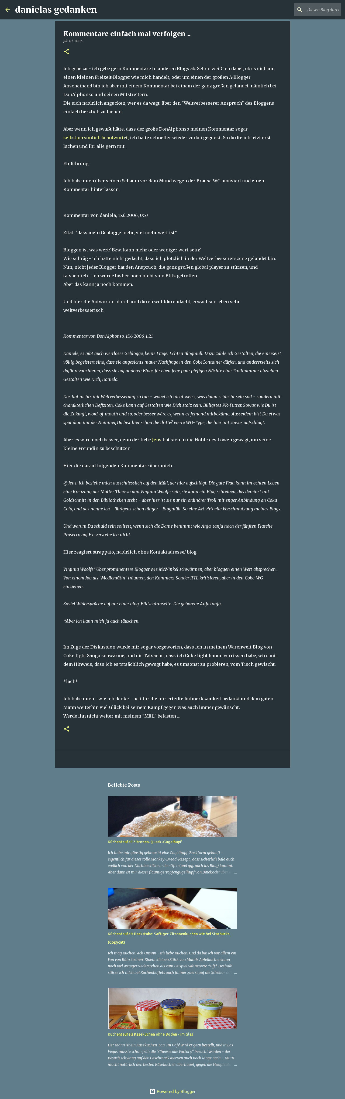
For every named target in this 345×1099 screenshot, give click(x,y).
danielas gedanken (56, 9)
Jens (156, 439)
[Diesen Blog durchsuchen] (312, 9)
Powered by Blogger (172, 1091)
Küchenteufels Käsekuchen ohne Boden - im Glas (150, 1034)
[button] (66, 52)
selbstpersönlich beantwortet (95, 137)
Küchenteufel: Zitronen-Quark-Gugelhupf (145, 842)
